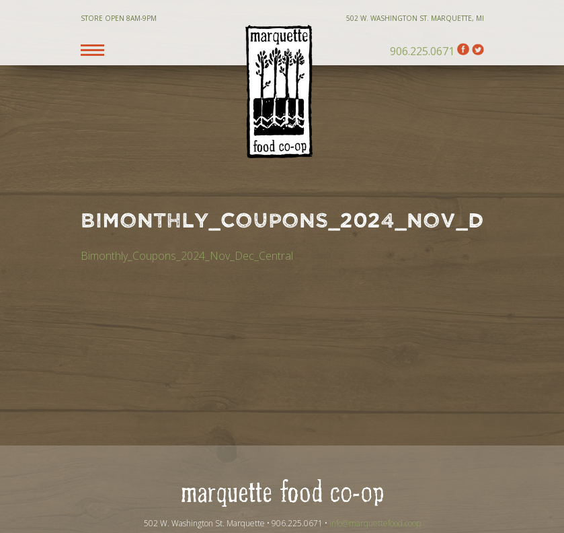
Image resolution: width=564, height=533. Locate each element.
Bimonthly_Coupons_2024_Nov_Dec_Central (187, 255)
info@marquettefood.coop (375, 523)
